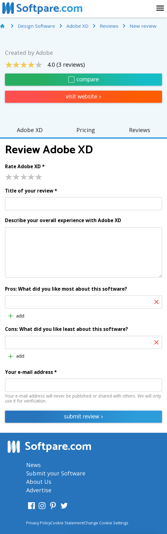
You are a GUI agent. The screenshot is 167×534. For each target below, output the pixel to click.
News (33, 465)
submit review (83, 417)
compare (83, 79)
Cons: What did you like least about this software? (66, 329)
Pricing (85, 130)
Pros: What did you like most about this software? (66, 289)
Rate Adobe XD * (25, 166)
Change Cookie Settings (106, 523)
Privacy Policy (38, 523)
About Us (38, 481)
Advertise (38, 490)
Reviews (139, 130)
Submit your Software (55, 473)
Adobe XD (30, 130)
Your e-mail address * (31, 372)
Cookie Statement (67, 523)
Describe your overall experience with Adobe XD (63, 220)
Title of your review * (31, 191)
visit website (83, 97)
